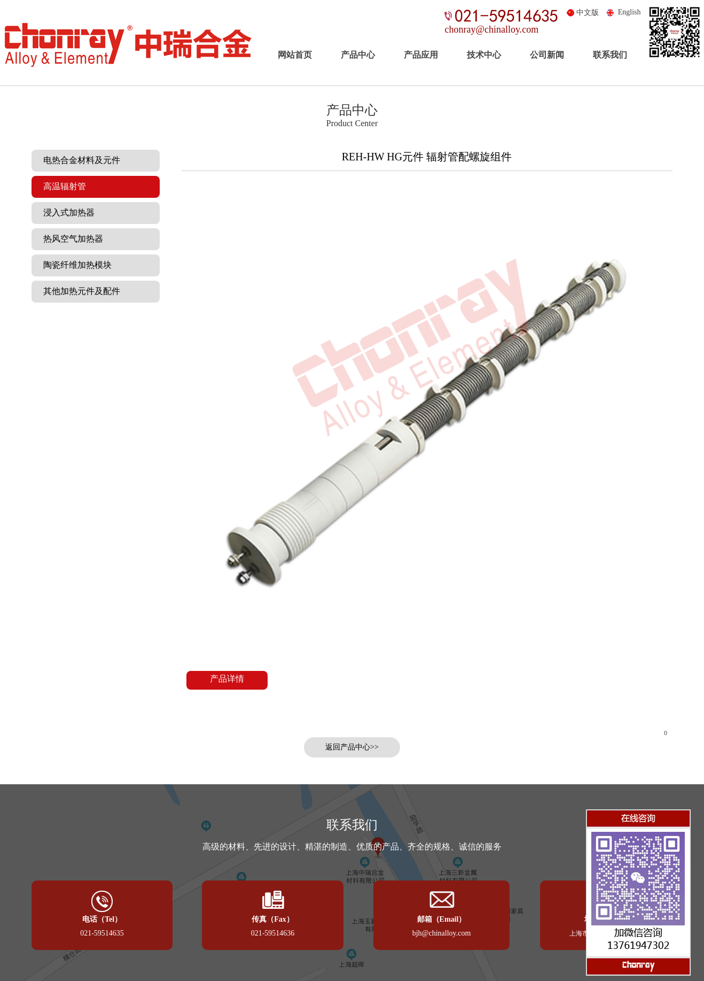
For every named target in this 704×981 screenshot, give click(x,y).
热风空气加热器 (70, 238)
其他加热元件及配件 (78, 291)
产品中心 (358, 54)
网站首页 (295, 54)
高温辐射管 (61, 186)
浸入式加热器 (66, 212)
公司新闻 (547, 54)
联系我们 (610, 54)
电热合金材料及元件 (78, 160)
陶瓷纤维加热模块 (74, 264)
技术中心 (484, 54)
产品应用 (421, 54)
